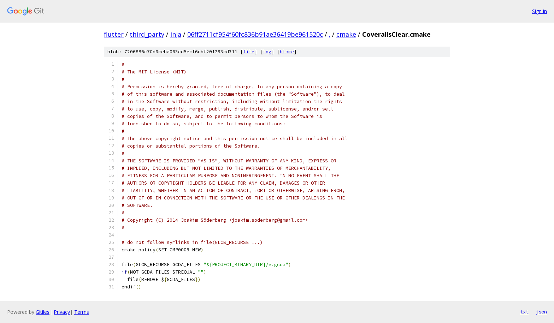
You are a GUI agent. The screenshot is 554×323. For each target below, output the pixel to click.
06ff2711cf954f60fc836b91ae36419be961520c (255, 34)
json (541, 312)
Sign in (539, 11)
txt (524, 312)
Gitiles (42, 312)
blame (287, 52)
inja (175, 34)
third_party (147, 34)
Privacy (62, 312)
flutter (114, 34)
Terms (81, 312)
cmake (346, 34)
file (248, 52)
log (267, 52)
